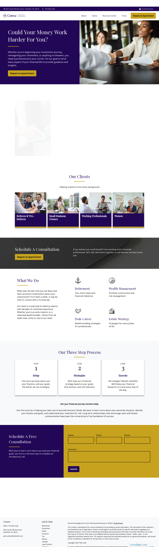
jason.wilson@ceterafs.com (13, 529)
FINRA (101, 542)
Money (44, 532)
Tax (43, 530)
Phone (127, 428)
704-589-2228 (48, 2)
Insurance (45, 527)
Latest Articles (47, 538)
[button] (83, 9)
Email (98, 428)
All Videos (45, 540)
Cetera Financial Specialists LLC (120, 540)
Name (71, 428)
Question (72, 442)
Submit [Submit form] (73, 462)
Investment (46, 522)
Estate (44, 524)
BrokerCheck (118, 517)
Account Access (146, 2)
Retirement (46, 519)
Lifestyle (45, 535)
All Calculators (47, 543)
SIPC (105, 542)
